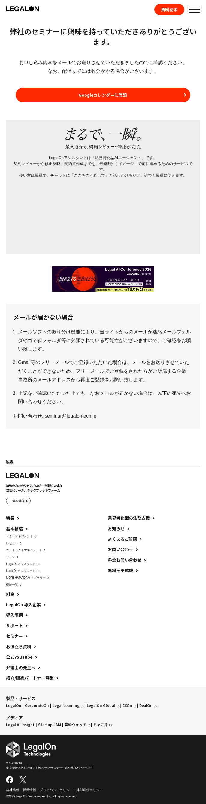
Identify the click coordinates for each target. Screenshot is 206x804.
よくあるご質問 (122, 539)
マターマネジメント (19, 536)
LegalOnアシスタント (20, 564)
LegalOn (13, 705)
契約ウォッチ (75, 725)
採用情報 (29, 790)
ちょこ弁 (100, 725)
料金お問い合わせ (124, 560)
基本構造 (14, 528)
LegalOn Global (101, 705)
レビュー (12, 543)
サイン (10, 557)
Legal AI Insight (20, 725)
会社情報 (12, 790)
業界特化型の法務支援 (129, 518)
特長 (10, 518)
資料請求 (169, 10)
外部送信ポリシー (89, 790)
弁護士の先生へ (20, 667)
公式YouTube (19, 657)
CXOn (127, 705)
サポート (14, 625)
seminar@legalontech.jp (70, 415)
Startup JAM (49, 725)
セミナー (14, 636)
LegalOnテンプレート (20, 570)
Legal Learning (66, 705)
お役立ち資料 (18, 646)
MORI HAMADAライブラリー (26, 577)
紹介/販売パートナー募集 (30, 678)
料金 (10, 594)
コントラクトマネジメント (24, 550)
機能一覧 (12, 584)
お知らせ (116, 528)
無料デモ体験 (120, 570)
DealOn (146, 705)
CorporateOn (37, 705)
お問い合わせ (120, 549)
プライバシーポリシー (56, 790)
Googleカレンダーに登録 (103, 95)
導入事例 (14, 615)
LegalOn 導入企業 (23, 604)
